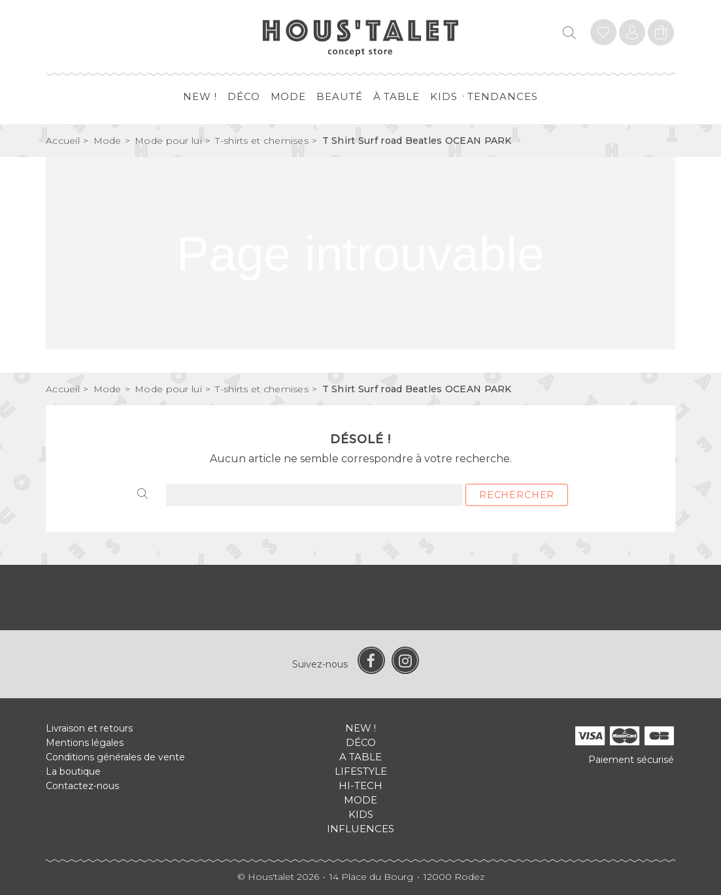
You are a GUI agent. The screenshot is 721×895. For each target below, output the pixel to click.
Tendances (502, 96)
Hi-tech (360, 785)
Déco (243, 96)
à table (396, 96)
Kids (444, 96)
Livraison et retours (89, 728)
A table (360, 757)
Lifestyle (361, 771)
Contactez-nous (82, 786)
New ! (200, 96)
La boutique (73, 771)
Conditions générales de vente (115, 757)
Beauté (339, 96)
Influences (360, 828)
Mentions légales (85, 743)
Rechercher (516, 495)
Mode (289, 96)
